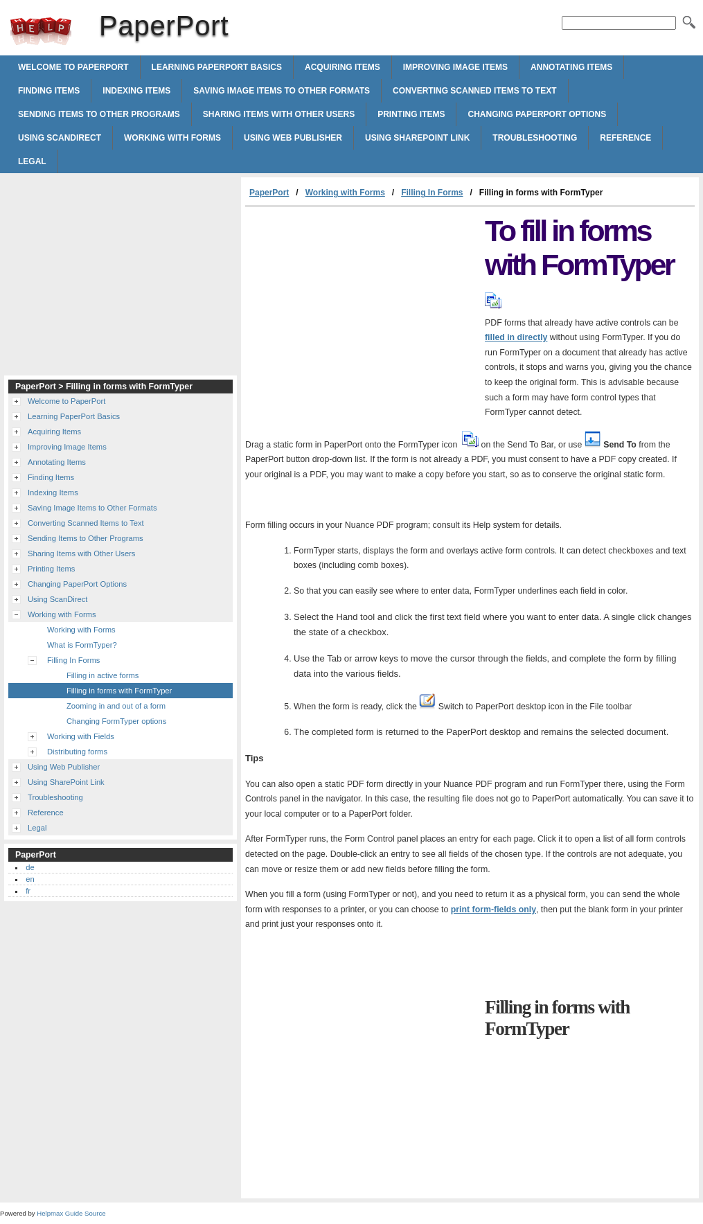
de (30, 867)
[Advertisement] (361, 311)
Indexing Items (136, 91)
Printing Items (411, 114)
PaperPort (40, 31)
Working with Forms (172, 138)
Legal (32, 161)
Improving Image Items (455, 67)
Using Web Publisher (293, 138)
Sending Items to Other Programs (99, 114)
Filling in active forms (102, 675)
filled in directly (516, 337)
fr (28, 891)
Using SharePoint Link (417, 138)
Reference (625, 138)
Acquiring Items (342, 67)
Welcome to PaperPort (73, 67)
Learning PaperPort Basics (217, 67)
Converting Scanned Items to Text (474, 91)
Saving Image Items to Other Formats (281, 91)
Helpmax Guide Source (71, 1213)
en (30, 879)
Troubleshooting (534, 138)
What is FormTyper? (82, 645)
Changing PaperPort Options (537, 114)
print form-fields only (493, 909)
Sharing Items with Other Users (279, 114)
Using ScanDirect (59, 138)
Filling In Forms (432, 192)
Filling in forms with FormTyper (119, 690)
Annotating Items (571, 67)
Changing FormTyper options (116, 721)
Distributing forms (77, 751)
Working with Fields (80, 736)
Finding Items (49, 91)
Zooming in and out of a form (116, 706)
